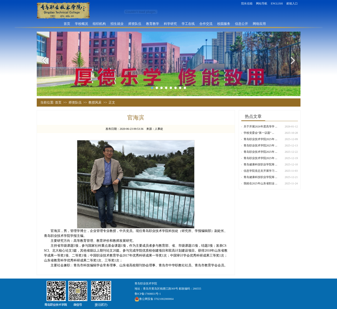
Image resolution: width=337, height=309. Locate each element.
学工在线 (188, 24)
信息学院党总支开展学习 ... (260, 170)
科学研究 (170, 24)
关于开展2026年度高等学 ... (260, 126)
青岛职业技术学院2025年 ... (260, 139)
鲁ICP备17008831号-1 (148, 293)
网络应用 (259, 24)
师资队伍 (134, 24)
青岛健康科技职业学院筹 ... (260, 164)
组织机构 (99, 24)
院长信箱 (247, 3)
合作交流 (205, 24)
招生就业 (117, 24)
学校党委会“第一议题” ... (259, 132)
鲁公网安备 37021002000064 (154, 299)
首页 (67, 24)
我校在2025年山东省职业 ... (260, 183)
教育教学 (152, 24)
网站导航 (261, 3)
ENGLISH (277, 3)
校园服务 (223, 24)
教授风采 (95, 102)
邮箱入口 (292, 3)
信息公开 (241, 24)
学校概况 (81, 24)
